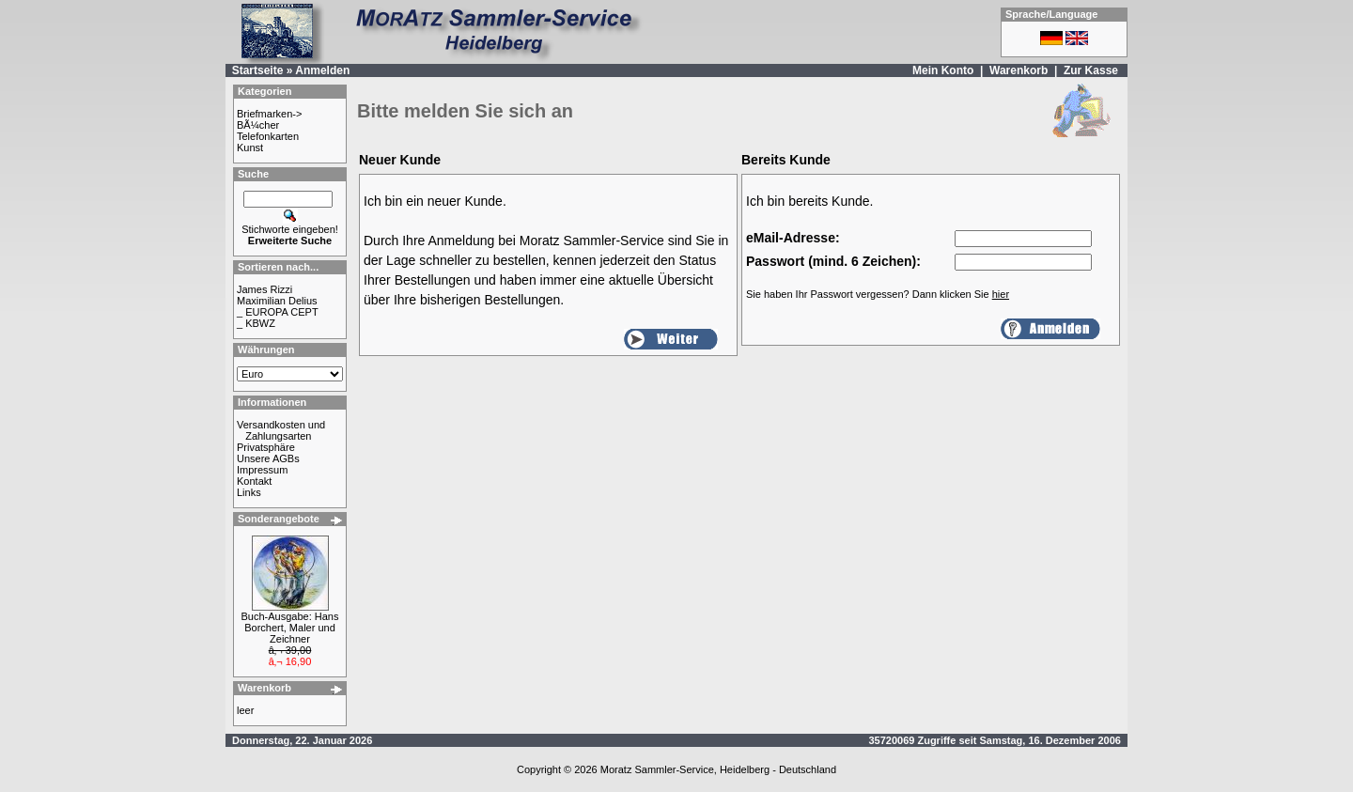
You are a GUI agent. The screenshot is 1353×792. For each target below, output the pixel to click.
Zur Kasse (1091, 70)
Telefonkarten (268, 136)
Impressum (262, 469)
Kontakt (254, 481)
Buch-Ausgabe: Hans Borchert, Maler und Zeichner (290, 627)
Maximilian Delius (277, 300)
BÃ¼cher (258, 125)
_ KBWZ (256, 323)
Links (249, 492)
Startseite (258, 70)
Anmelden (322, 70)
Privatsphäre (266, 447)
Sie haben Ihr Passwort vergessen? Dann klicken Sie (877, 294)
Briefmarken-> (269, 113)
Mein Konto (942, 70)
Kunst (250, 147)
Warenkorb (1018, 70)
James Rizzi (264, 289)
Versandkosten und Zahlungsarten (281, 430)
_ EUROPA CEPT (278, 312)
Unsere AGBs (268, 458)
